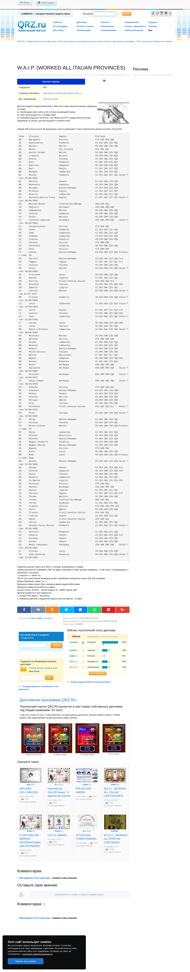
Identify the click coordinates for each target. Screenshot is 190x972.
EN (153, 14)
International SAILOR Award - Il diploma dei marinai (59, 792)
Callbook (57, 22)
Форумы (152, 22)
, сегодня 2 (42, 618)
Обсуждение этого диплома (34, 878)
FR (157, 14)
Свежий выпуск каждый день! (43, 668)
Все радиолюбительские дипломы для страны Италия (84, 41)
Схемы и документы (135, 26)
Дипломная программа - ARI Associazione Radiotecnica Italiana (142, 41)
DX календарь (60, 26)
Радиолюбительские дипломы (41, 41)
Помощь (152, 26)
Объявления (107, 26)
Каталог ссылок (85, 26)
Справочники (131, 22)
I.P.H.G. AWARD (57, 835)
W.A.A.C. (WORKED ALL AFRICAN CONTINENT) (116, 839)
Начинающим (84, 30)
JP (170, 14)
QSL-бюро (58, 30)
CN (166, 14)
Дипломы (82, 22)
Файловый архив (134, 30)
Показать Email (50, 99)
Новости (105, 22)
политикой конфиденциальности (37, 954)
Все (150, 30)
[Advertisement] (95, 54)
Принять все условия (25, 961)
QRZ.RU (21, 41)
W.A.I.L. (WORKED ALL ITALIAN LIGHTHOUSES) (115, 792)
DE (161, 14)
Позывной (87, 14)
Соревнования (108, 30)
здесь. (44, 581)
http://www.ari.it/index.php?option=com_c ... (63, 93)
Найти (126, 13)
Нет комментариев (28, 802)
